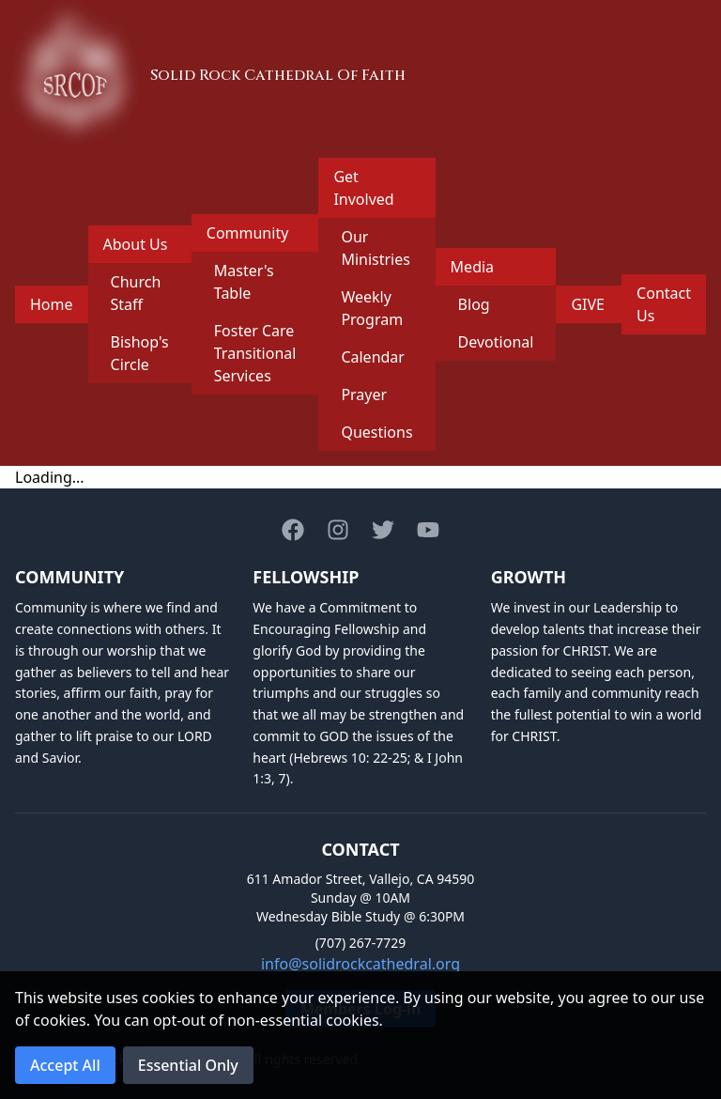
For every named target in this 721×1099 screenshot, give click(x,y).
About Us (135, 244)
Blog (474, 304)
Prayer (364, 394)
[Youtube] (428, 530)
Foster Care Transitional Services (255, 353)
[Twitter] (383, 530)
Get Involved (363, 187)
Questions (376, 432)
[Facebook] (293, 530)
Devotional (496, 342)
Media (472, 266)
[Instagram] (338, 530)
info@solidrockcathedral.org (360, 963)
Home (51, 304)
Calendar (373, 357)
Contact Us (664, 304)
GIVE (588, 304)
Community (248, 233)
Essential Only (188, 1065)
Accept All (65, 1065)
